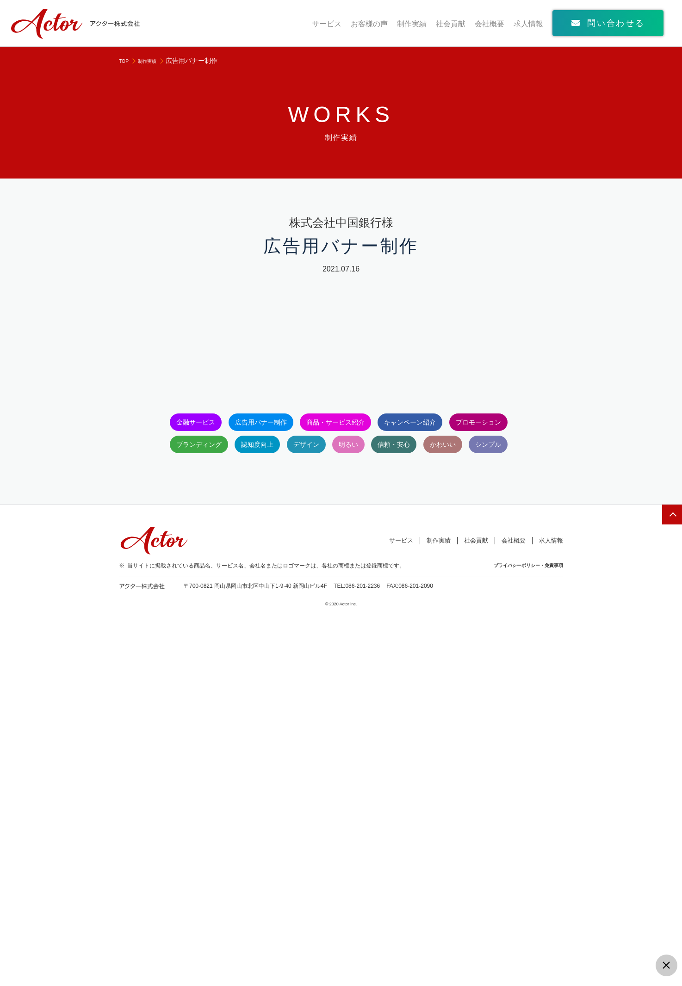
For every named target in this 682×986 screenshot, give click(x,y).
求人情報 (528, 24)
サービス (326, 24)
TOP (125, 60)
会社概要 (489, 24)
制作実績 (412, 24)
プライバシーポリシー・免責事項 (525, 932)
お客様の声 (369, 24)
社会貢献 (450, 24)
